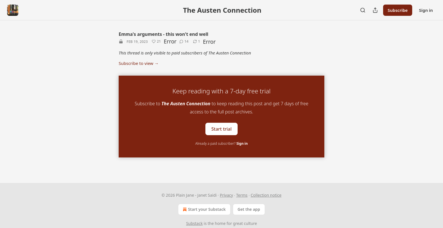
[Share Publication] (375, 10)
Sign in (426, 10)
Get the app (249, 209)
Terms (241, 195)
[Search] (362, 10)
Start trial (221, 129)
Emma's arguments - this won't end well (163, 34)
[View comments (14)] (184, 41)
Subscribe (398, 10)
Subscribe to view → (139, 63)
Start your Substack (203, 209)
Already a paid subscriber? (221, 143)
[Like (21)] (156, 41)
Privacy (226, 195)
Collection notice (266, 195)
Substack (194, 223)
